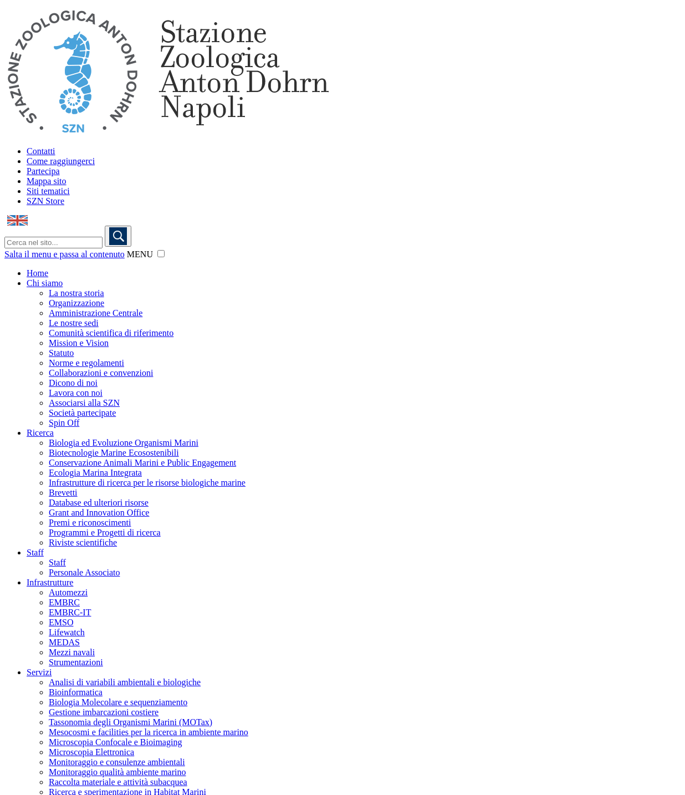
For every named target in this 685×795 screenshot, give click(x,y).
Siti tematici (48, 191)
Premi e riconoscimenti (90, 522)
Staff (35, 552)
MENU (140, 254)
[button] (161, 253)
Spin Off (64, 422)
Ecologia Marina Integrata (95, 472)
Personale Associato (84, 572)
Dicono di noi (73, 383)
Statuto (61, 353)
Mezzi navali (72, 652)
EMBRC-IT (70, 612)
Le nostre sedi (74, 323)
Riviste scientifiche (83, 542)
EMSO (61, 622)
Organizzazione (76, 303)
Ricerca (40, 432)
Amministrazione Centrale (95, 313)
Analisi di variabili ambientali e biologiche (125, 682)
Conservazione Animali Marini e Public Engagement (142, 462)
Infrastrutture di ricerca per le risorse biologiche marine (147, 482)
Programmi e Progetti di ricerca (105, 532)
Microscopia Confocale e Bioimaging (115, 742)
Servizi (39, 672)
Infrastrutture (50, 582)
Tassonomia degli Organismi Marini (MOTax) (130, 722)
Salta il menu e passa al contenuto (64, 254)
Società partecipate (82, 412)
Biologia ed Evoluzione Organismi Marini (123, 442)
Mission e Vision (79, 343)
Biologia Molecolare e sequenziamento (118, 702)
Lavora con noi (76, 393)
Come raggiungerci (61, 161)
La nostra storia (76, 293)
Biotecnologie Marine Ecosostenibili (114, 452)
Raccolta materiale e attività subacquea (118, 782)
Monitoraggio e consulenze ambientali (117, 762)
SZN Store (45, 201)
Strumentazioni (76, 662)
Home (37, 273)
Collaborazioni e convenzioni (101, 373)
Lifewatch (67, 632)
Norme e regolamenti (86, 363)
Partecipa (43, 171)
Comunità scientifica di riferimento (111, 333)
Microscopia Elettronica (91, 752)
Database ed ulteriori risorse (99, 502)
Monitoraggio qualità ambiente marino (117, 772)
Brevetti (63, 492)
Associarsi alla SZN (84, 402)
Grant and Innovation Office (99, 512)
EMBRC (64, 602)
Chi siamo (45, 283)
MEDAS (64, 642)
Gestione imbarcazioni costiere (104, 712)
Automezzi (68, 592)
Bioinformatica (76, 692)
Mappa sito (47, 181)
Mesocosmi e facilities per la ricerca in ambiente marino (148, 732)
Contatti (41, 151)
